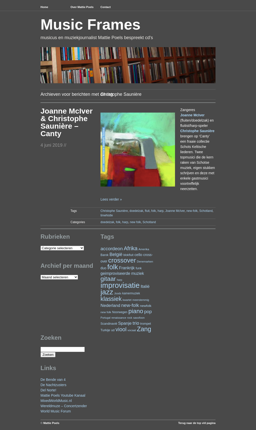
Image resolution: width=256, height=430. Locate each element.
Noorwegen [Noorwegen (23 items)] (120, 312)
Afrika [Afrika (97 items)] (131, 248)
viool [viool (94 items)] (121, 329)
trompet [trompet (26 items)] (145, 323)
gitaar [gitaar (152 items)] (108, 278)
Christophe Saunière (114, 211)
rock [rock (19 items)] (129, 317)
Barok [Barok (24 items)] (104, 255)
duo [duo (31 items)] (103, 268)
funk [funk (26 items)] (139, 268)
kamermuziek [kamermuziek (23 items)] (131, 293)
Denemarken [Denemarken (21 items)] (145, 261)
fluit (147, 211)
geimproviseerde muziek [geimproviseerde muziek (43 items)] (122, 273)
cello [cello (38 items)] (138, 254)
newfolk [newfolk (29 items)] (146, 306)
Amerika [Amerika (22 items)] (143, 249)
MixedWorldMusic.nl (56, 401)
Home (44, 7)
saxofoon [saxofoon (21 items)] (139, 317)
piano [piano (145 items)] (135, 311)
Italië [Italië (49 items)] (145, 286)
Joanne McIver (175, 211)
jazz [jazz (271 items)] (106, 292)
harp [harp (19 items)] (119, 279)
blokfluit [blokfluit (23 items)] (128, 255)
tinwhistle (106, 215)
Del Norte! (48, 390)
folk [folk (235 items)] (112, 267)
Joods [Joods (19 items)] (117, 293)
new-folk (192, 211)
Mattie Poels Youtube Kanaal (62, 395)
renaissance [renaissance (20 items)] (119, 317)
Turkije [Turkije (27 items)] (105, 330)
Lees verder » (111, 199)
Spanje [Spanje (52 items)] (125, 323)
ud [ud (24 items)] (113, 330)
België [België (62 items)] (116, 254)
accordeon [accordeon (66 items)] (111, 248)
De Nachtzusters (53, 385)
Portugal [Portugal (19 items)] (105, 317)
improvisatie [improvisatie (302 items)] (120, 285)
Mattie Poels (51, 422)
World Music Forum (55, 411)
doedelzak (136, 211)
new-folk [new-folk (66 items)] (130, 305)
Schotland (205, 211)
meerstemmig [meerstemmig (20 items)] (140, 299)
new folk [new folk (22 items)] (105, 312)
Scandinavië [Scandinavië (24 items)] (108, 323)
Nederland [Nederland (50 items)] (110, 305)
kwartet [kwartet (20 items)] (127, 299)
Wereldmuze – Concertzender (63, 406)
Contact (105, 7)
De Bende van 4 (53, 380)
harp (161, 211)
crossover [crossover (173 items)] (122, 260)
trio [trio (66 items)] (135, 323)
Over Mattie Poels (82, 7)
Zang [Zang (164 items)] (144, 328)
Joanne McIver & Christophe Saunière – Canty (66, 122)
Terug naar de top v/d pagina (197, 422)
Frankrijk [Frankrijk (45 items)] (127, 268)
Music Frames (90, 24)
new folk (135, 222)
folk (153, 211)
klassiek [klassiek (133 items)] (111, 298)
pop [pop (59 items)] (148, 311)
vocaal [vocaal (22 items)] (132, 330)
